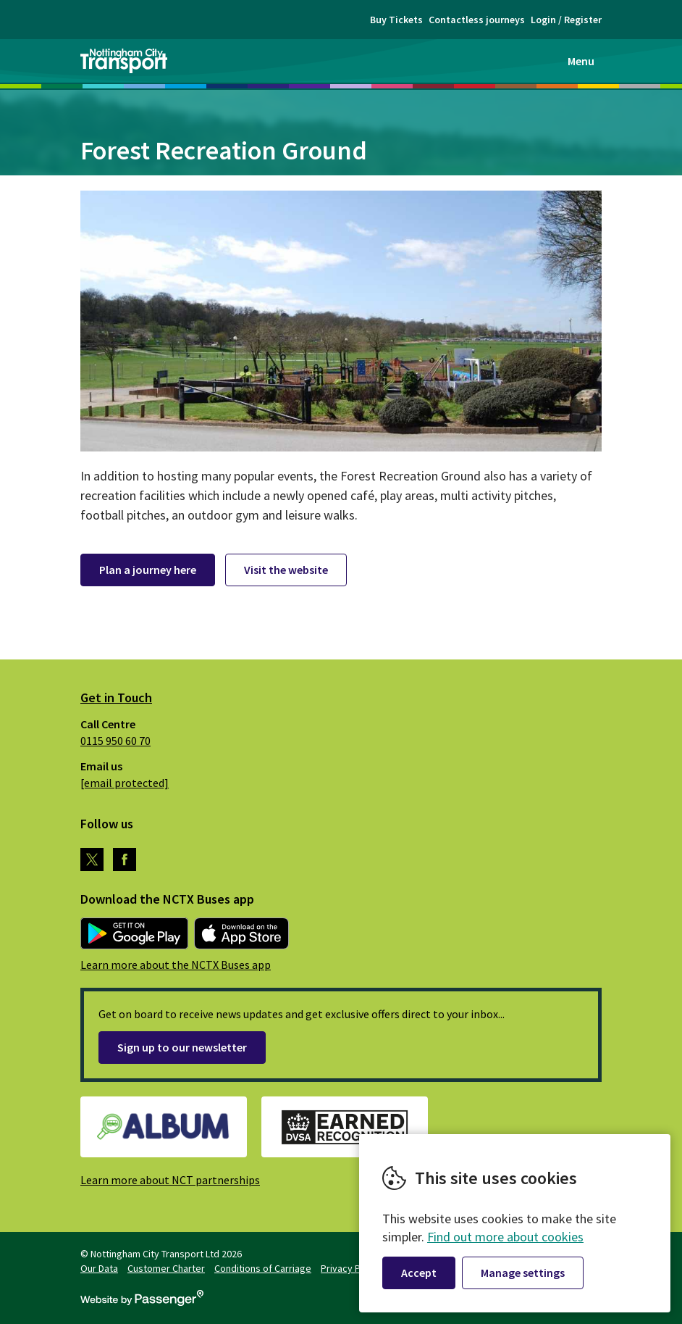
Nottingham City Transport (123, 61)
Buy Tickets (396, 19)
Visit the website (286, 569)
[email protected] (124, 782)
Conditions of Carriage (262, 1268)
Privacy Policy (351, 1268)
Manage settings (523, 1272)
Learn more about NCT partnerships (170, 1180)
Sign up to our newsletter (182, 1047)
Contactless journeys (477, 19)
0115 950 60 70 (115, 740)
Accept (419, 1272)
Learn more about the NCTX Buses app (175, 964)
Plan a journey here (147, 569)
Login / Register (566, 19)
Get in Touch (116, 697)
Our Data (99, 1268)
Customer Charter (166, 1268)
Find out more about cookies (505, 1236)
